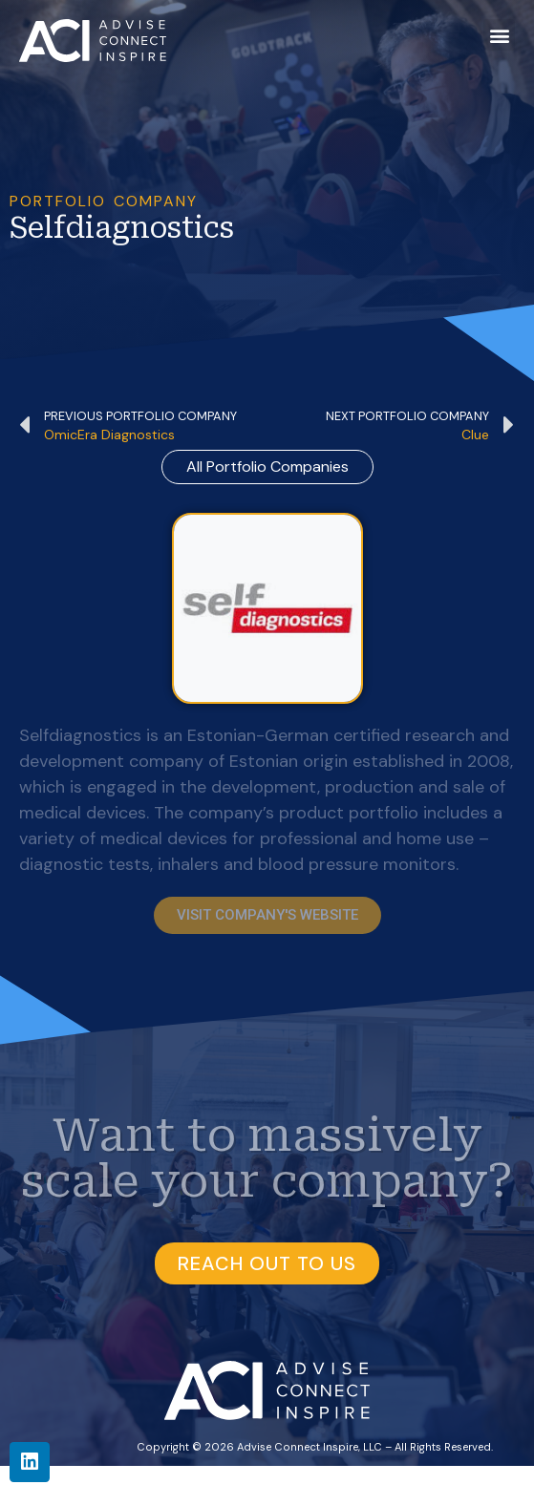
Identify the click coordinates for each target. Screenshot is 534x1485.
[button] (499, 35)
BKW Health (334, 1474)
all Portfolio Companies (267, 466)
